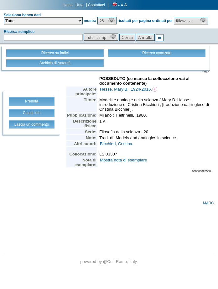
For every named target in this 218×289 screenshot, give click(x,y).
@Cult (109, 261)
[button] (107, 20)
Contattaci (96, 5)
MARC (208, 203)
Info (80, 5)
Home (68, 5)
